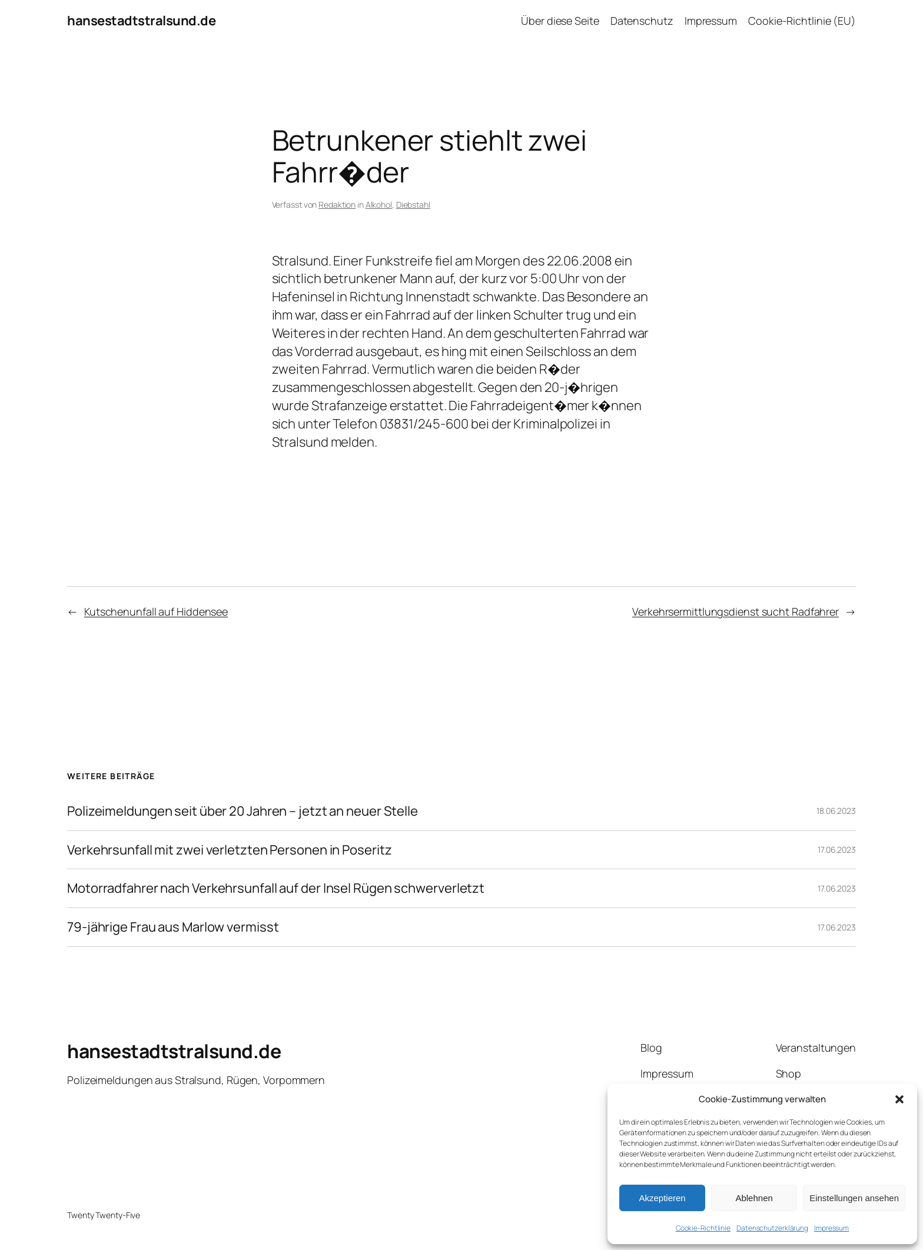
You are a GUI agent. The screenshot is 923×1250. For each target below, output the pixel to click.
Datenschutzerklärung (772, 1228)
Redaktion (337, 204)
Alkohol (379, 204)
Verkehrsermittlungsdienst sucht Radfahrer (735, 611)
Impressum (831, 1228)
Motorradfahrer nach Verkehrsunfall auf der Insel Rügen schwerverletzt (275, 888)
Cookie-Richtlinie (703, 1228)
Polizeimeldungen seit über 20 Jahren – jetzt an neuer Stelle (242, 811)
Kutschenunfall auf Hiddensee (156, 611)
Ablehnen (753, 1198)
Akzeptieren (662, 1198)
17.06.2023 (837, 849)
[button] (899, 1099)
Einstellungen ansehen (854, 1198)
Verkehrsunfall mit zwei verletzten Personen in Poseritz (229, 850)
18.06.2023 (836, 810)
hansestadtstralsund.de (141, 20)
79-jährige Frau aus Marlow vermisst (173, 927)
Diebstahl (413, 204)
